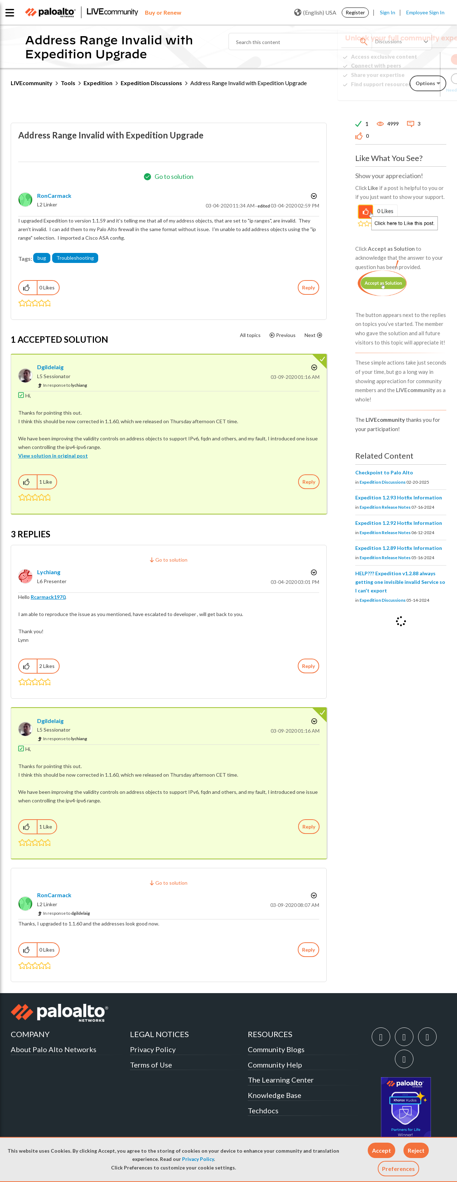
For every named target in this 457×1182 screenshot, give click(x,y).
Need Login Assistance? (414, 90)
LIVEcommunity (31, 82)
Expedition (98, 82)
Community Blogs (276, 1049)
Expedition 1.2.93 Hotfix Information (398, 497)
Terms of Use (151, 1064)
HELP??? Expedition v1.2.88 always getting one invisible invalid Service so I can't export (400, 582)
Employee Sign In (425, 12)
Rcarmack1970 (48, 597)
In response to (65, 385)
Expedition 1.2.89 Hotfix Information (398, 548)
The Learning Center (281, 1079)
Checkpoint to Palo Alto (384, 472)
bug (41, 258)
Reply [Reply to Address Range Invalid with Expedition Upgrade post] (308, 287)
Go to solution (174, 176)
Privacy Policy (198, 1159)
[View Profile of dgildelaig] (50, 367)
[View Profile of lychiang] (48, 572)
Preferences (398, 1168)
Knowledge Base (274, 1095)
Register (355, 12)
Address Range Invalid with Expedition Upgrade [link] (248, 82)
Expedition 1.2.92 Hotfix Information (398, 523)
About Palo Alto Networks (53, 1049)
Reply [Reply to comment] (308, 482)
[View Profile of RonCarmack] (54, 195)
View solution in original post (53, 456)
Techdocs (263, 1110)
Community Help (275, 1064)
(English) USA (315, 12)
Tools (68, 82)
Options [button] (313, 196)
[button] (381, 1150)
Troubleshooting (75, 258)
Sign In (387, 12)
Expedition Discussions (151, 82)
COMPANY (30, 1034)
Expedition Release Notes (385, 507)
